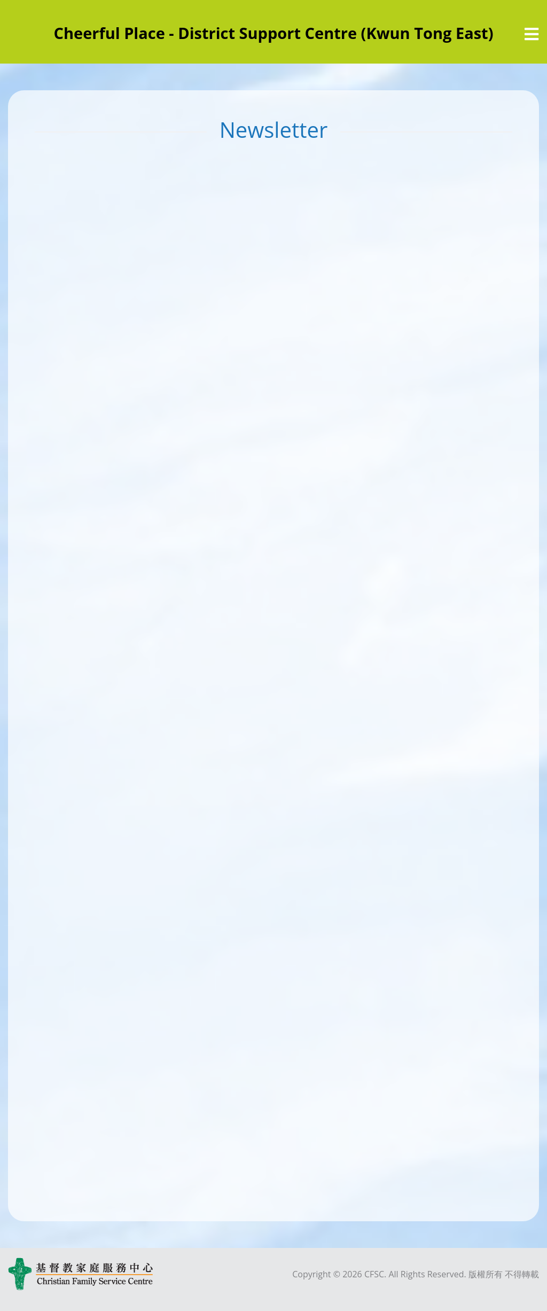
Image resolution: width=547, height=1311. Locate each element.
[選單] (531, 34)
